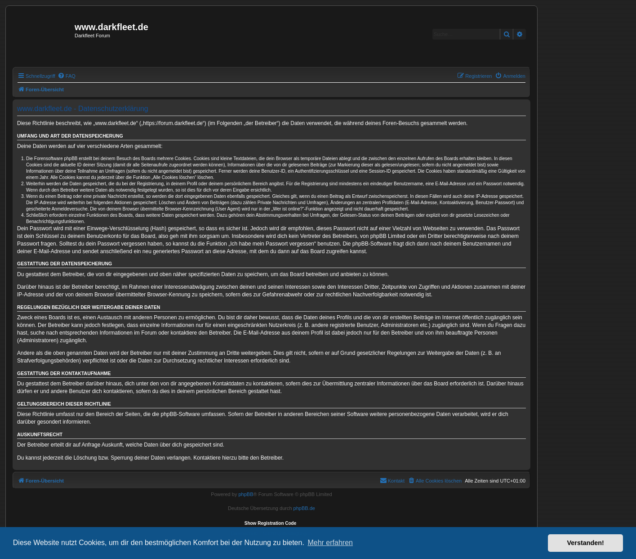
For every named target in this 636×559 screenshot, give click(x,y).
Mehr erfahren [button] (330, 542)
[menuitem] (67, 76)
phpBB (245, 494)
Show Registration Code (271, 523)
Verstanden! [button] (585, 542)
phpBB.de (304, 508)
